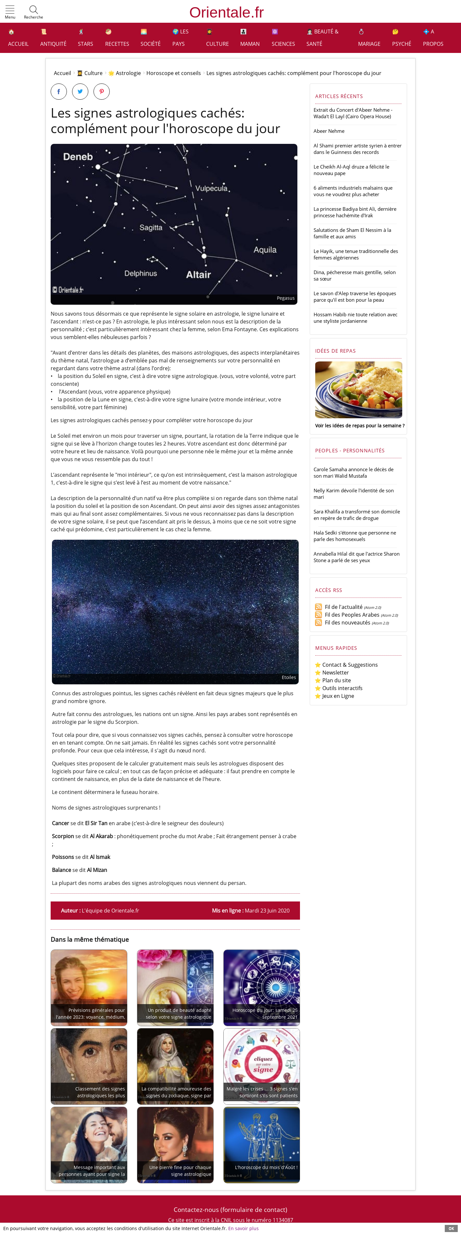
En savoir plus (243, 1228)
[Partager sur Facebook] (59, 91)
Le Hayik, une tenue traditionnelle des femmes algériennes (356, 254)
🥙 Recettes (117, 37)
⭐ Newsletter (332, 672)
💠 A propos (433, 37)
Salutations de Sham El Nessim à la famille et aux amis (352, 233)
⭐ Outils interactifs (339, 688)
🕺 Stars (85, 37)
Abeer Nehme (329, 131)
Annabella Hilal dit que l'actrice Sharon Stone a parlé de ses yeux (357, 556)
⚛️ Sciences (283, 37)
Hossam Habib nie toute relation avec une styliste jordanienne (355, 317)
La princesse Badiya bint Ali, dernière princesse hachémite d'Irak (355, 212)
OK (451, 1228)
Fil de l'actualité (339, 607)
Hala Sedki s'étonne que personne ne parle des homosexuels (355, 535)
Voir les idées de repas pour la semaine (358, 425)
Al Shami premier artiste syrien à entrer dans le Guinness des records (358, 148)
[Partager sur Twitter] (80, 91)
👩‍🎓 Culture (217, 37)
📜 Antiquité (53, 37)
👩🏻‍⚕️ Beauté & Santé (322, 37)
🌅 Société (151, 37)
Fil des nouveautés (342, 622)
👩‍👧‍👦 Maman (250, 37)
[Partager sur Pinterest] (101, 91)
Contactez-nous (196, 1209)
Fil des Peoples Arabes (347, 614)
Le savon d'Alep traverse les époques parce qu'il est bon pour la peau (355, 296)
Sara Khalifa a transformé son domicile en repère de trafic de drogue (357, 514)
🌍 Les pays (180, 37)
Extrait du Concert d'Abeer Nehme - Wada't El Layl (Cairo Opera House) (353, 113)
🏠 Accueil (18, 37)
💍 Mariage (369, 37)
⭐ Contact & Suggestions (346, 664)
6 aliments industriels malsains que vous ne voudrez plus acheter (353, 190)
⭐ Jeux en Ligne (334, 695)
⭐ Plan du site (333, 680)
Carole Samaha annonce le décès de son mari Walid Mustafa (353, 472)
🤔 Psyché (401, 37)
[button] (10, 12)
